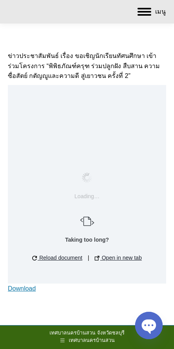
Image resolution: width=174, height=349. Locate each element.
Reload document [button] (57, 258)
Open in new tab (118, 258)
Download (22, 288)
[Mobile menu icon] (151, 11)
